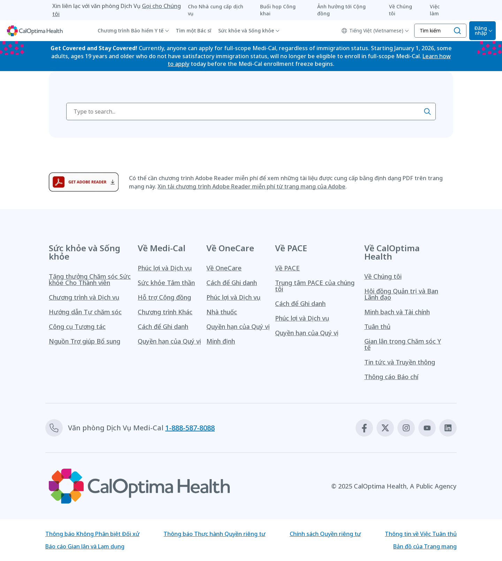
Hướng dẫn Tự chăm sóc (85, 312)
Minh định (220, 341)
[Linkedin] (448, 428)
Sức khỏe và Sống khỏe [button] (246, 30)
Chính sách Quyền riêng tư (325, 534)
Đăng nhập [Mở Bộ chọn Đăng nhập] (480, 30)
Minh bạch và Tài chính (397, 312)
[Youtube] (427, 428)
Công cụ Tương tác (77, 326)
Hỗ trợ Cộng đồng (164, 297)
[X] (385, 428)
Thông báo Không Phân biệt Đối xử (92, 534)
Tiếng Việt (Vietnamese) (372, 30)
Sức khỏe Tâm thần (166, 282)
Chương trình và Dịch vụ (84, 297)
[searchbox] (251, 111)
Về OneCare (224, 268)
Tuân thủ (377, 326)
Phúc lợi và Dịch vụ (165, 268)
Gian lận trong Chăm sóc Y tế (402, 344)
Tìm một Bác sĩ (193, 30)
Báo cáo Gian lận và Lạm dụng (84, 546)
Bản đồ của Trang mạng (425, 546)
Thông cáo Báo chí (391, 376)
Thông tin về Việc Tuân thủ (421, 534)
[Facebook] (364, 428)
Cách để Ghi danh (163, 326)
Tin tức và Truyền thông (399, 362)
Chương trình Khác (165, 312)
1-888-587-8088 (190, 427)
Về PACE (287, 268)
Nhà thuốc (221, 312)
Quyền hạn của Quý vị (169, 341)
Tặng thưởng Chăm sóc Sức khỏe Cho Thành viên (90, 279)
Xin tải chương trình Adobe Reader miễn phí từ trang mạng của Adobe (251, 186)
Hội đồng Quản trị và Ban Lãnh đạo (401, 294)
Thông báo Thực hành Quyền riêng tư (214, 534)
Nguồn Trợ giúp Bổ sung (84, 341)
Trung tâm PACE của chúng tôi (315, 285)
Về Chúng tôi (383, 276)
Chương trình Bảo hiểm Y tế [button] (130, 30)
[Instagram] (406, 428)
